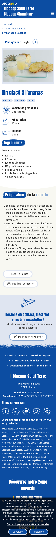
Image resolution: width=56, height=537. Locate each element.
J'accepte (39, 531)
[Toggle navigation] (52, 14)
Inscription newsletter (28, 336)
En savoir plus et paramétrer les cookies (28, 524)
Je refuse (18, 531)
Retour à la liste (17, 274)
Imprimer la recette (20, 283)
